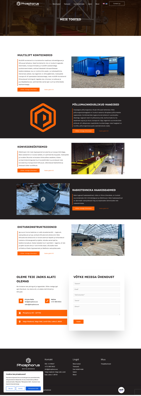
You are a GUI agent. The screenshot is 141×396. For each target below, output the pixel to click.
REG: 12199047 (49, 365)
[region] (23, 381)
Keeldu (20, 388)
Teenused (76, 368)
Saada (78, 323)
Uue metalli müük (78, 370)
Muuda (11, 388)
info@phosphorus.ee (51, 370)
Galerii (75, 373)
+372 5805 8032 (50, 368)
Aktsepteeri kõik (33, 388)
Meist (74, 376)
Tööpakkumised (106, 365)
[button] (116, 4)
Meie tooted (76, 365)
